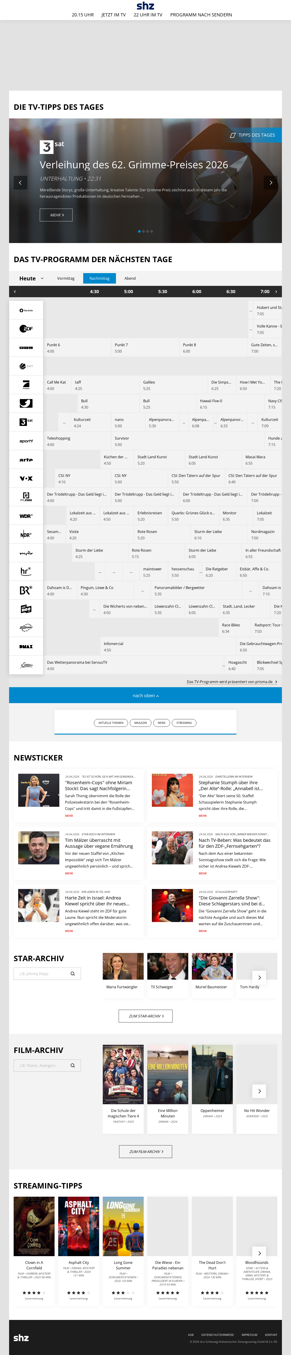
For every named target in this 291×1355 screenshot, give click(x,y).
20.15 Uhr (83, 15)
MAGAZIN (140, 723)
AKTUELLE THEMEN (110, 723)
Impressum (249, 1335)
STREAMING (184, 723)
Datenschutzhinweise (217, 1335)
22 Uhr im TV (148, 15)
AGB (191, 1335)
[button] (139, 231)
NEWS (162, 723)
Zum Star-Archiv (146, 1016)
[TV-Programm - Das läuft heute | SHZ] (145, 6)
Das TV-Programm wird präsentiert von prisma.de (232, 681)
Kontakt (271, 1335)
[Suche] (47, 974)
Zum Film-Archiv (146, 1151)
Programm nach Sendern (201, 15)
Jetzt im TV (114, 15)
